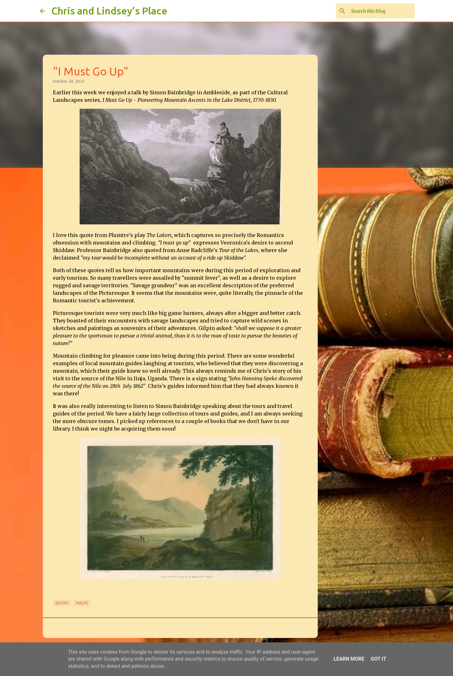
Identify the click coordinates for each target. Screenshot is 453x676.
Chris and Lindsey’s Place (109, 10)
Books (62, 603)
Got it (378, 659)
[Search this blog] (382, 11)
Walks (82, 603)
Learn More (348, 659)
